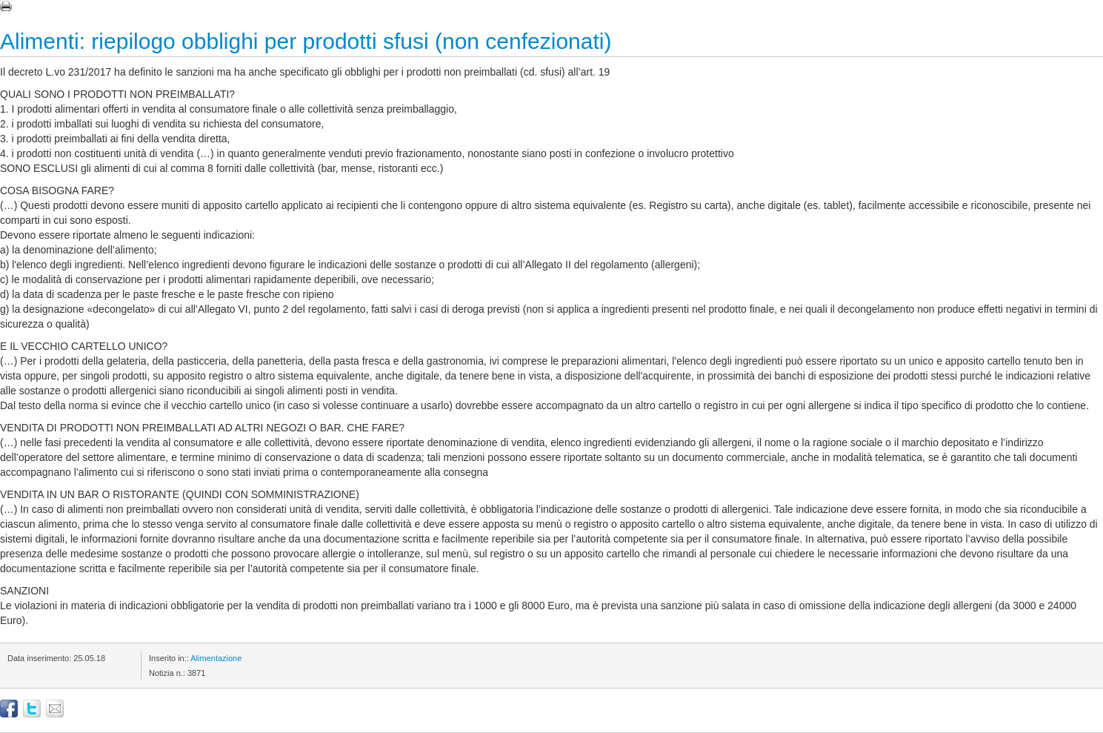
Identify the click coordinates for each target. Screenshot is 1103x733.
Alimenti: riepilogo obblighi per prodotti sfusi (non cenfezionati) (305, 41)
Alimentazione (215, 658)
